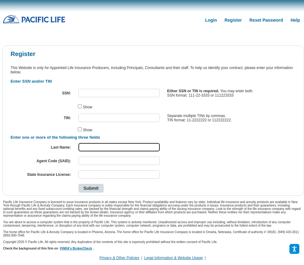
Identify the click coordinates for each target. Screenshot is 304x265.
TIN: (67, 118)
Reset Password (266, 20)
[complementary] (207, 258)
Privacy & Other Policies (120, 258)
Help (295, 20)
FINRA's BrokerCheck (76, 248)
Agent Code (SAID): (53, 161)
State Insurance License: (49, 174)
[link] (209, 258)
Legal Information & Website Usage (173, 258)
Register (233, 20)
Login (211, 20)
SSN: (66, 93)
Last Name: (61, 147)
